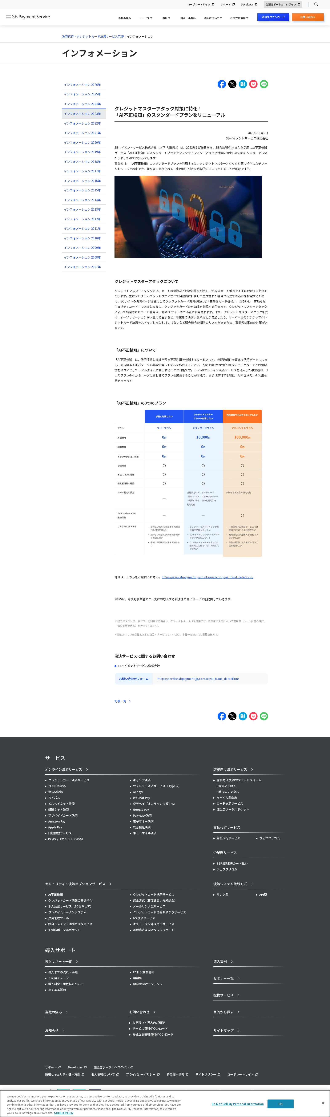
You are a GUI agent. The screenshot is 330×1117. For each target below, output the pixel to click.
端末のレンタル (228, 791)
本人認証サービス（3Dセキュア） (70, 906)
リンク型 (222, 894)
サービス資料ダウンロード (150, 1028)
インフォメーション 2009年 (82, 247)
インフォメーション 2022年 (82, 123)
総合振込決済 (142, 827)
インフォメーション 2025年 (82, 94)
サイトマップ (223, 1030)
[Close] (323, 1103)
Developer (247, 4)
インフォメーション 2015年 (82, 190)
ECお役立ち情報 (143, 972)
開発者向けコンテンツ (147, 984)
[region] (165, 1103)
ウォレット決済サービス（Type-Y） (157, 786)
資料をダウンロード (273, 17)
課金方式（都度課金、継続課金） (155, 900)
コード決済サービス (230, 803)
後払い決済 (55, 792)
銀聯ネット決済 (58, 809)
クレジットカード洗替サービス (153, 894)
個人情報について (103, 1074)
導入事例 (220, 961)
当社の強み (124, 18)
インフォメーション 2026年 (82, 84)
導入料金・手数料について (66, 984)
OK (280, 1104)
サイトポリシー (206, 1074)
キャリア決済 (142, 780)
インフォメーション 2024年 (82, 104)
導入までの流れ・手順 (63, 972)
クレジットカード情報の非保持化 (70, 900)
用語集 (137, 978)
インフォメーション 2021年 (82, 133)
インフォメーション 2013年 (82, 209)
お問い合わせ (307, 18)
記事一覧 (120, 701)
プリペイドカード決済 (63, 815)
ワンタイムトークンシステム (67, 912)
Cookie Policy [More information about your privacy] (63, 1113)
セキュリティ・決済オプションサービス (75, 883)
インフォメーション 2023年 (82, 113)
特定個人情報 (175, 1074)
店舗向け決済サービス (230, 769)
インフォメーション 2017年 (82, 171)
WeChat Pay (141, 798)
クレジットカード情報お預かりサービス (159, 912)
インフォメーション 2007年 (82, 267)
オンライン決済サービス (63, 769)
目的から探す (223, 1011)
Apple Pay (55, 827)
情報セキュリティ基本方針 (62, 1074)
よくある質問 (57, 990)
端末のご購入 (227, 786)
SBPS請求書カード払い (232, 863)
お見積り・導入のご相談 (148, 1022)
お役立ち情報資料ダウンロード (153, 1034)
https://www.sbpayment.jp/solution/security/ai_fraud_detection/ (207, 577)
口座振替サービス (60, 833)
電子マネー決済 (143, 821)
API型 (263, 894)
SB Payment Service (28, 17)
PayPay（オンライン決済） (66, 839)
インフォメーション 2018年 (82, 161)
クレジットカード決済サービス (68, 780)
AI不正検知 (55, 894)
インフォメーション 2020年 (82, 142)
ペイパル (54, 798)
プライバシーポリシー (141, 1074)
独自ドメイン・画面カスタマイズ (70, 924)
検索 (314, 4)
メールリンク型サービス (149, 906)
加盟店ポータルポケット (64, 930)
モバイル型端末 (227, 797)
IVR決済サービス (144, 918)
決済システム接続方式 (230, 883)
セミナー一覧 (223, 978)
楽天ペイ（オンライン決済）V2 (154, 803)
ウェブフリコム (269, 838)
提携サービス (223, 995)
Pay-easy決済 (142, 815)
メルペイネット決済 (61, 803)
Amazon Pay (56, 821)
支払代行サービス (228, 838)
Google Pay (141, 809)
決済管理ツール (58, 918)
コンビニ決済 (57, 786)
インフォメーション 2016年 (82, 181)
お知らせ (52, 1030)
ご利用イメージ (58, 978)
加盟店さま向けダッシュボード (153, 930)
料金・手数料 (188, 18)
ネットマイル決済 (145, 833)
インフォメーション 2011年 (82, 228)
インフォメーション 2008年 (82, 257)
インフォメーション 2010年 (82, 238)
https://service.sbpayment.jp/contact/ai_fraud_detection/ (198, 679)
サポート (226, 4)
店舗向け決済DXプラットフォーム (239, 780)
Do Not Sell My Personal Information (238, 1104)
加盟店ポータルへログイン (281, 4)
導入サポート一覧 (58, 961)
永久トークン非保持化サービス (153, 924)
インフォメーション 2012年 (82, 219)
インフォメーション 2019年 (82, 152)
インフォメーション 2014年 (82, 200)
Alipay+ (138, 792)
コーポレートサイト (199, 4)
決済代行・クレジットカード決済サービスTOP (93, 36)
